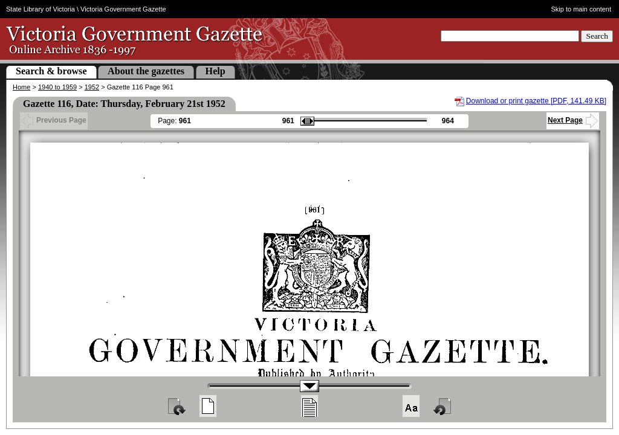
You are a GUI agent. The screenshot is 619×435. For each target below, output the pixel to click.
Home (21, 87)
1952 (92, 87)
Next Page (573, 120)
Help (215, 71)
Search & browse (51, 71)
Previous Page (53, 120)
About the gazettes (146, 71)
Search (597, 35)
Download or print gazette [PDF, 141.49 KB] (536, 101)
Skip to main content (581, 9)
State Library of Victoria (40, 9)
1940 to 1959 (57, 87)
